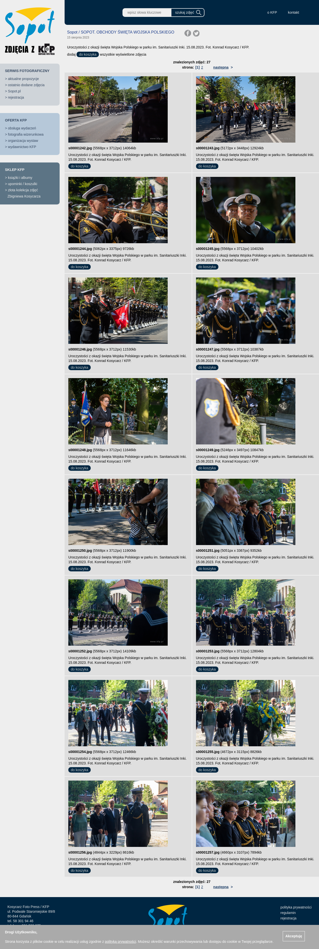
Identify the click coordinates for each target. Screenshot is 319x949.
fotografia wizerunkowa (25, 134)
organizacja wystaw (23, 141)
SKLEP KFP (14, 170)
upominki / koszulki (22, 184)
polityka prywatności (296, 907)
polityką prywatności (120, 942)
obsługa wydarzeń (22, 128)
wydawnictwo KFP (22, 147)
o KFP (272, 12)
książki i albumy (20, 178)
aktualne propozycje (23, 79)
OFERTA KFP (16, 120)
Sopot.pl (14, 91)
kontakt (293, 12)
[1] (197, 67)
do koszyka (87, 54)
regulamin (288, 913)
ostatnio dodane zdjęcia (26, 85)
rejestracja (16, 97)
